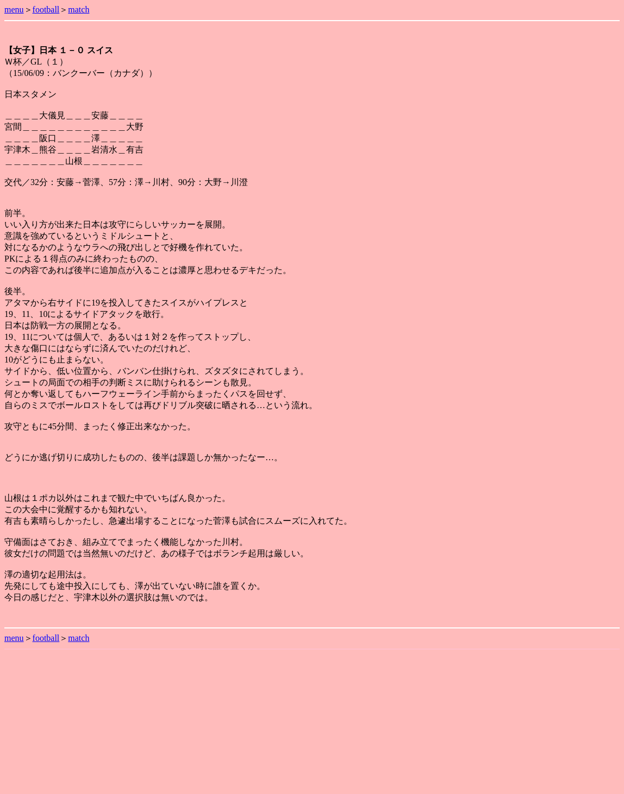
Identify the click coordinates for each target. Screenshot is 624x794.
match (78, 9)
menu (14, 9)
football (46, 9)
